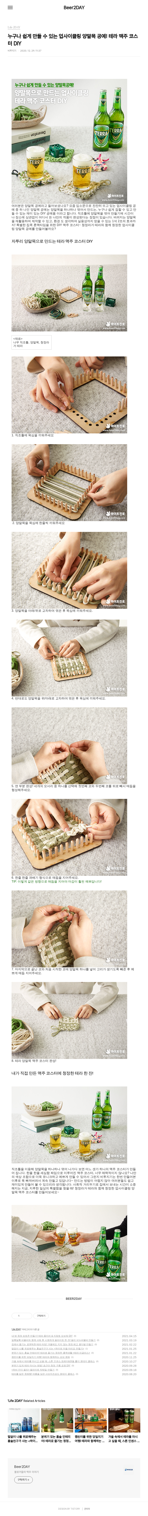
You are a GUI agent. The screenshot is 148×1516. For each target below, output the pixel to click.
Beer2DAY (74, 7)
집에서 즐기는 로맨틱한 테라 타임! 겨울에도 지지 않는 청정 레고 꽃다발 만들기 (52, 1344)
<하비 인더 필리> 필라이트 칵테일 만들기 (33, 1369)
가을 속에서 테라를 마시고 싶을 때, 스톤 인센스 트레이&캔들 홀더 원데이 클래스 (53, 1361)
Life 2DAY (16, 1329)
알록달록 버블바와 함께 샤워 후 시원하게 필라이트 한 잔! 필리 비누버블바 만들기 (54, 1340)
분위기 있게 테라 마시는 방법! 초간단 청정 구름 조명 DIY (41, 1365)
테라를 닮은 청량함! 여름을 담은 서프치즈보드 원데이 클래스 (43, 1374)
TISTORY (75, 1509)
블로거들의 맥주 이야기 (26, 1471)
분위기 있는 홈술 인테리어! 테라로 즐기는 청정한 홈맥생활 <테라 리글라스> (51, 1353)
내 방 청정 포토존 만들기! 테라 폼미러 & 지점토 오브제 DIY (42, 1336)
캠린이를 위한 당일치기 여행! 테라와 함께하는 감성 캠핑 (41, 1357)
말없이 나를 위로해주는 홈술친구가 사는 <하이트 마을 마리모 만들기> (48, 1348)
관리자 (87, 1509)
